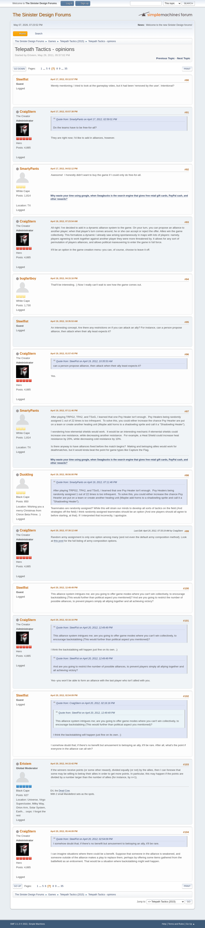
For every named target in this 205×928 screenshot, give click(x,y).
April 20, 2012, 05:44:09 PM (63, 831)
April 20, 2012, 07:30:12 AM (63, 530)
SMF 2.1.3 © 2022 (18, 924)
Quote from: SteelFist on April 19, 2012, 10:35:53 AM (84, 361)
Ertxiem (25, 763)
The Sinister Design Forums (42, 14)
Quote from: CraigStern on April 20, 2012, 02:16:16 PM (85, 703)
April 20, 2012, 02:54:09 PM (63, 695)
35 (66, 68)
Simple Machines (37, 924)
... (44, 68)
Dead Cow (64, 790)
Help (164, 924)
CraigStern (28, 111)
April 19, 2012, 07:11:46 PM (63, 410)
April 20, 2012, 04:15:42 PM (63, 763)
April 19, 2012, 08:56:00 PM (63, 474)
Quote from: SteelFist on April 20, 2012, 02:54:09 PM (84, 839)
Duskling (26, 474)
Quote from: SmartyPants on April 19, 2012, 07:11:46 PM (86, 482)
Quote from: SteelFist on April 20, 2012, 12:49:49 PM (84, 627)
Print (187, 69)
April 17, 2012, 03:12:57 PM (63, 79)
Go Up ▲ (190, 924)
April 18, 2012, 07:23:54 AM (63, 221)
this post (59, 540)
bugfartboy (28, 278)
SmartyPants (29, 168)
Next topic (183, 58)
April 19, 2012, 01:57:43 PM (63, 353)
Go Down (19, 69)
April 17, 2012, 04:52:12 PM (63, 168)
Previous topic (165, 58)
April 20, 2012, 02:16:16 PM (63, 620)
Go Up (17, 886)
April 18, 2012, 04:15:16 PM (63, 278)
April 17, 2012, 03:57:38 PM (63, 111)
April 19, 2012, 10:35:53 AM (63, 321)
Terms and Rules (176, 924)
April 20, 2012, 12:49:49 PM (63, 587)
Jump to (141, 901)
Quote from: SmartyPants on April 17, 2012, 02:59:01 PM (86, 119)
